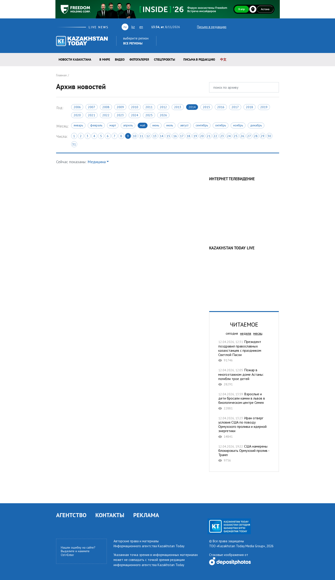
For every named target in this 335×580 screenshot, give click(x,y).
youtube (240, 27)
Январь (78, 125)
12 (148, 136)
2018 (249, 107)
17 (182, 136)
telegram (277, 27)
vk (249, 27)
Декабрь (256, 125)
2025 (149, 115)
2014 (192, 107)
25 (235, 136)
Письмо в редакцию (207, 27)
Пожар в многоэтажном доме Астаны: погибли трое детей (244, 377)
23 (222, 136)
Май (142, 125)
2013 (177, 107)
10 (134, 136)
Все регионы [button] (132, 43)
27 (249, 136)
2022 (105, 115)
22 (215, 136)
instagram (270, 27)
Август (184, 125)
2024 (134, 115)
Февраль (96, 125)
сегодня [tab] (232, 333)
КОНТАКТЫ (109, 515)
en (141, 26)
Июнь (155, 125)
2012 (163, 107)
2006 (77, 107)
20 (202, 136)
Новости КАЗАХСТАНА (75, 59)
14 (161, 136)
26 (242, 136)
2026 (163, 115)
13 (155, 136)
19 (195, 136)
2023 (120, 115)
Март (112, 125)
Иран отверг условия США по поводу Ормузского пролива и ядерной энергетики (244, 427)
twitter (233, 27)
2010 (134, 107)
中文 (223, 59)
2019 (263, 107)
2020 (77, 115)
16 (175, 136)
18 (188, 136)
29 (262, 136)
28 (256, 136)
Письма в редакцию (199, 59)
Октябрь (220, 125)
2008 (105, 107)
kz (133, 26)
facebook (263, 27)
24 (229, 136)
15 (168, 136)
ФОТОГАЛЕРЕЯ (139, 59)
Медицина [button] (97, 161)
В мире (104, 59)
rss (257, 27)
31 (74, 144)
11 (141, 136)
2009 (120, 107)
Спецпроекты (164, 59)
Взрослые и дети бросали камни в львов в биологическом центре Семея (244, 401)
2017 (235, 107)
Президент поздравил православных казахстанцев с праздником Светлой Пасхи (244, 351)
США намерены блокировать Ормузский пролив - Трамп (244, 453)
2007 (91, 107)
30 (269, 136)
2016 (220, 107)
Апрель (128, 125)
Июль (169, 125)
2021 (91, 115)
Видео (120, 59)
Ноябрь (238, 125)
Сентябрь (202, 125)
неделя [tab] (245, 333)
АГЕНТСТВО (71, 515)
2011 (149, 107)
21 (208, 136)
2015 (206, 107)
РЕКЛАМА (146, 515)
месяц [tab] (257, 333)
